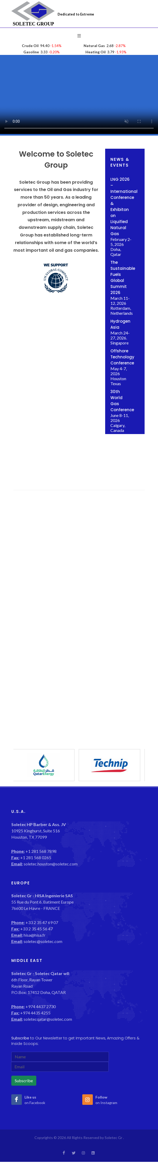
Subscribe (24, 1080)
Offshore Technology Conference (122, 357)
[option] (46, 765)
